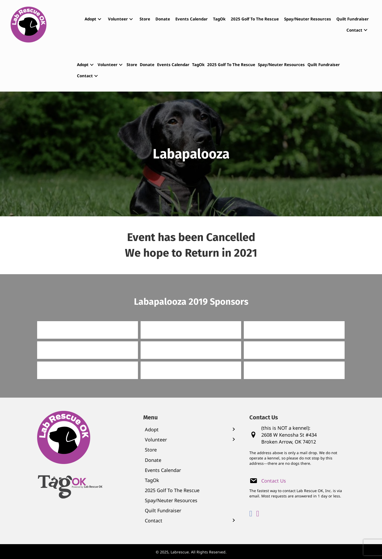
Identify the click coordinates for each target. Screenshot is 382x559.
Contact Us (273, 481)
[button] (99, 19)
